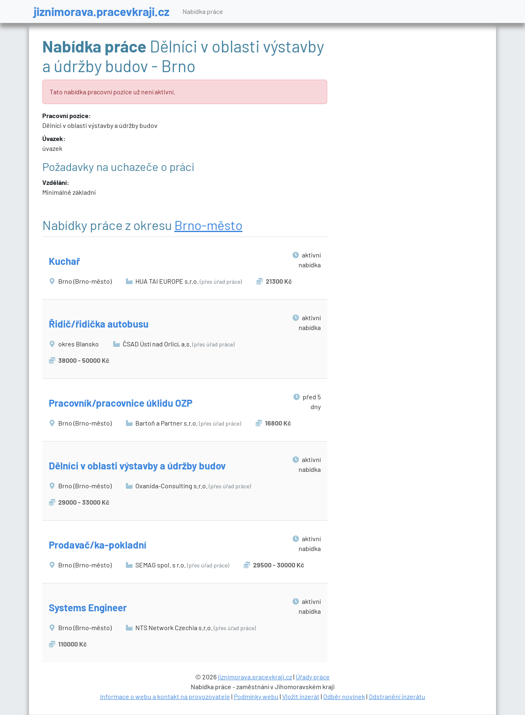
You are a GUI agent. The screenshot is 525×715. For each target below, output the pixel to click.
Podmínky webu (256, 696)
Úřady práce (313, 677)
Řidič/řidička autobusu (98, 324)
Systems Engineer (88, 607)
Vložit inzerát (301, 696)
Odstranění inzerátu (397, 696)
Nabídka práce (203, 11)
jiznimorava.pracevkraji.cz (101, 11)
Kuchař (64, 261)
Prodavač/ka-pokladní (97, 545)
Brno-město (208, 224)
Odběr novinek (344, 696)
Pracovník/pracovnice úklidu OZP (120, 403)
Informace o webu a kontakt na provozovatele (165, 696)
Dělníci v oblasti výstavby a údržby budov (137, 465)
